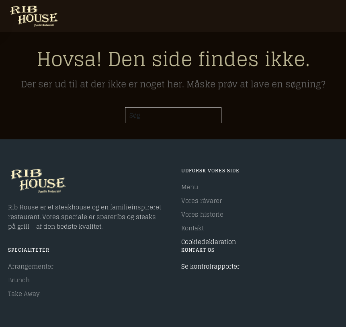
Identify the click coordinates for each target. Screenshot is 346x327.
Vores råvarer (201, 200)
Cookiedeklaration (208, 241)
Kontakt (192, 228)
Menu (189, 187)
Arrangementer (30, 266)
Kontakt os (198, 250)
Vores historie (202, 214)
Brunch (19, 280)
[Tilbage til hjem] (34, 16)
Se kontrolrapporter (210, 266)
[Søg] (173, 115)
